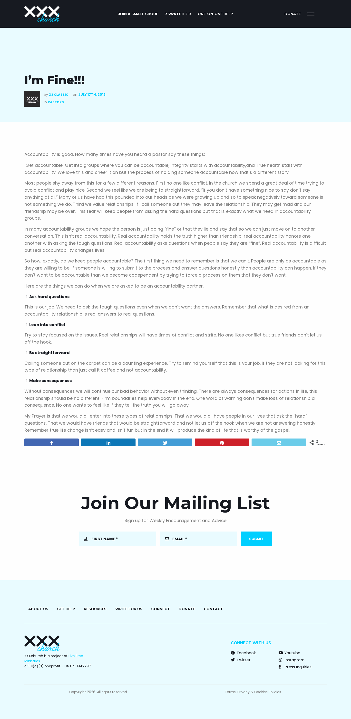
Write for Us (128, 609)
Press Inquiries (295, 667)
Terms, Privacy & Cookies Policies (253, 692)
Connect (160, 609)
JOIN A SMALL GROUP (138, 14)
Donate (292, 14)
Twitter (241, 660)
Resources (95, 609)
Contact (213, 609)
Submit (256, 539)
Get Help (66, 609)
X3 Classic (58, 94)
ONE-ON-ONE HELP (215, 14)
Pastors (56, 102)
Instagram (291, 660)
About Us (38, 609)
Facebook (243, 653)
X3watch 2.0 (178, 14)
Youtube (289, 653)
